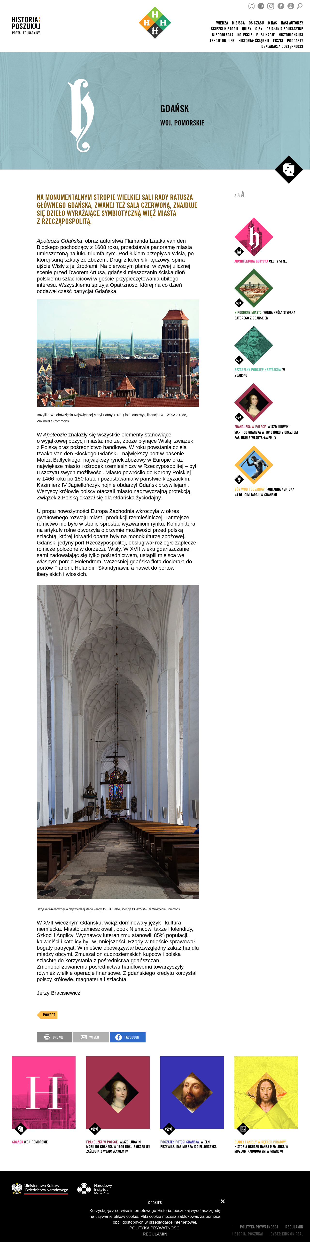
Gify (259, 29)
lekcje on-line (222, 41)
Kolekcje (244, 35)
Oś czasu (256, 23)
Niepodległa (222, 35)
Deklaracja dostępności (282, 47)
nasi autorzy (292, 23)
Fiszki (278, 41)
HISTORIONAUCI (291, 35)
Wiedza (222, 23)
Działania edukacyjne (284, 29)
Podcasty (295, 41)
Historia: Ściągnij (254, 41)
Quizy (246, 29)
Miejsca (238, 23)
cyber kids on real (287, 1234)
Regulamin (294, 1227)
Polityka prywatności (259, 1227)
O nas (272, 23)
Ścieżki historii (224, 29)
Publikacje (265, 35)
